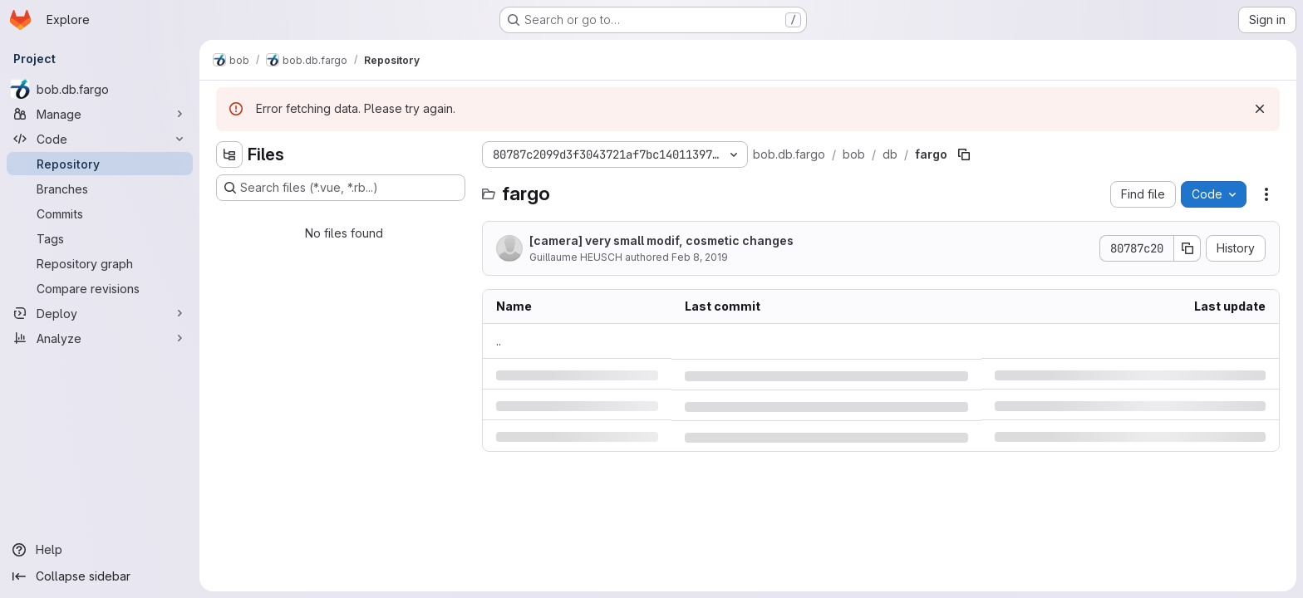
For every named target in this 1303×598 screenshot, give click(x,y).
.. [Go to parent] (498, 341)
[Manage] (100, 113)
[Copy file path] (964, 154)
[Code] (100, 138)
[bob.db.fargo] (100, 88)
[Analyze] (100, 338)
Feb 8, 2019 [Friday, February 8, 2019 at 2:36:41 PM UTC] (699, 257)
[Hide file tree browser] (229, 154)
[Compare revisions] (100, 288)
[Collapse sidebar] (100, 576)
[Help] (100, 549)
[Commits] (100, 213)
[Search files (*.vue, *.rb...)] (340, 187)
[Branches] (100, 188)
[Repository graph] (100, 263)
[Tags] (100, 238)
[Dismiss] (1260, 109)
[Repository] (100, 163)
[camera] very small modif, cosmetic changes (661, 240)
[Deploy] (100, 313)
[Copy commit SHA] (1187, 248)
